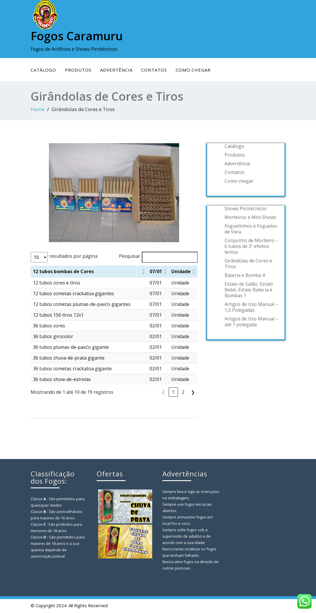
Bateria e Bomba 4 (245, 275)
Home (38, 109)
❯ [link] (193, 392)
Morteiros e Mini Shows (250, 217)
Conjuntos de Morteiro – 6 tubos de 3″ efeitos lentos (251, 246)
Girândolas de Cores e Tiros (248, 263)
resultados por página (73, 256)
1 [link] (173, 392)
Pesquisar (129, 256)
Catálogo (43, 70)
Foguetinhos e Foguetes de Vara (251, 229)
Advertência (116, 70)
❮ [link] (163, 392)
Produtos (78, 70)
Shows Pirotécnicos (246, 208)
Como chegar (193, 70)
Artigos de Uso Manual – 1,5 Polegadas (251, 307)
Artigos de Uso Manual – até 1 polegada (251, 321)
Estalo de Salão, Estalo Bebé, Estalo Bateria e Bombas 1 (249, 289)
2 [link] (183, 392)
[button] (143, 271)
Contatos (154, 70)
